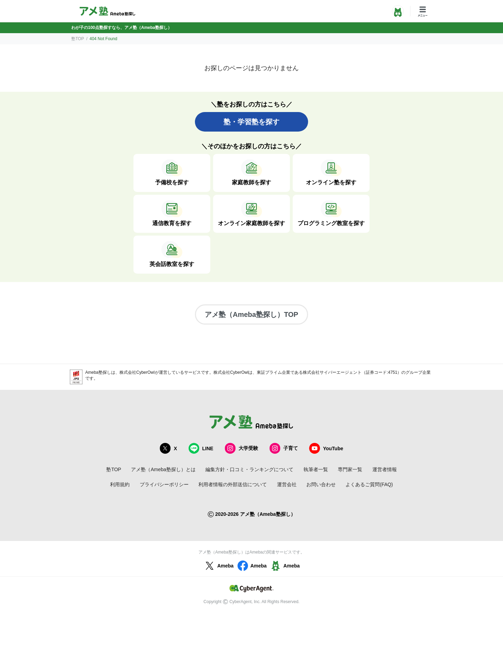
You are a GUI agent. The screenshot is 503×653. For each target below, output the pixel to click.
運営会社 (287, 484)
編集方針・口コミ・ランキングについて (249, 469)
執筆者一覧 (316, 469)
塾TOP (77, 38)
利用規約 (120, 484)
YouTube (326, 448)
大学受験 (241, 448)
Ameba (218, 565)
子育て (283, 448)
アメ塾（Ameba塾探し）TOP (251, 314)
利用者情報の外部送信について (232, 484)
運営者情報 (384, 469)
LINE (200, 448)
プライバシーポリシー (164, 484)
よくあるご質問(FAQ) (369, 484)
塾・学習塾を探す (251, 122)
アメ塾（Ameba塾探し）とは (163, 469)
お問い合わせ (321, 484)
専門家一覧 (350, 469)
